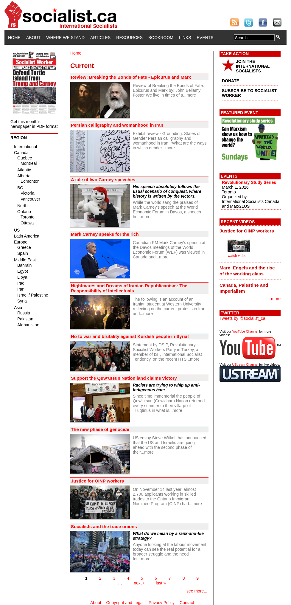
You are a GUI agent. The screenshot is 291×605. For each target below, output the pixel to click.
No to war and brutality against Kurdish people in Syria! (130, 336)
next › (139, 583)
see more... (196, 591)
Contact (187, 602)
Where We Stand (65, 37)
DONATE (230, 80)
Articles (100, 37)
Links (185, 37)
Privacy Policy (162, 602)
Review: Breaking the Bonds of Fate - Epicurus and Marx (131, 77)
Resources (129, 37)
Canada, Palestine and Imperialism (244, 288)
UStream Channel (245, 364)
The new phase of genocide (100, 429)
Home (14, 37)
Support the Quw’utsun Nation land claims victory (124, 378)
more (191, 95)
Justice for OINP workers (97, 480)
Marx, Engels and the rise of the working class (247, 270)
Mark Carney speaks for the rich (105, 234)
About (33, 37)
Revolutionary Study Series (249, 182)
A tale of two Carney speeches (103, 179)
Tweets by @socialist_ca (242, 318)
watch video (237, 256)
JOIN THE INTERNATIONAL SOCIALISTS (253, 66)
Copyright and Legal (125, 602)
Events (205, 37)
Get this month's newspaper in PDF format (34, 124)
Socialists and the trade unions (104, 526)
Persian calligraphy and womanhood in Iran (117, 125)
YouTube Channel (245, 331)
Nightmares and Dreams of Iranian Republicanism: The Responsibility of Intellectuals (129, 288)
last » (161, 583)
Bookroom (160, 37)
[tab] (250, 230)
